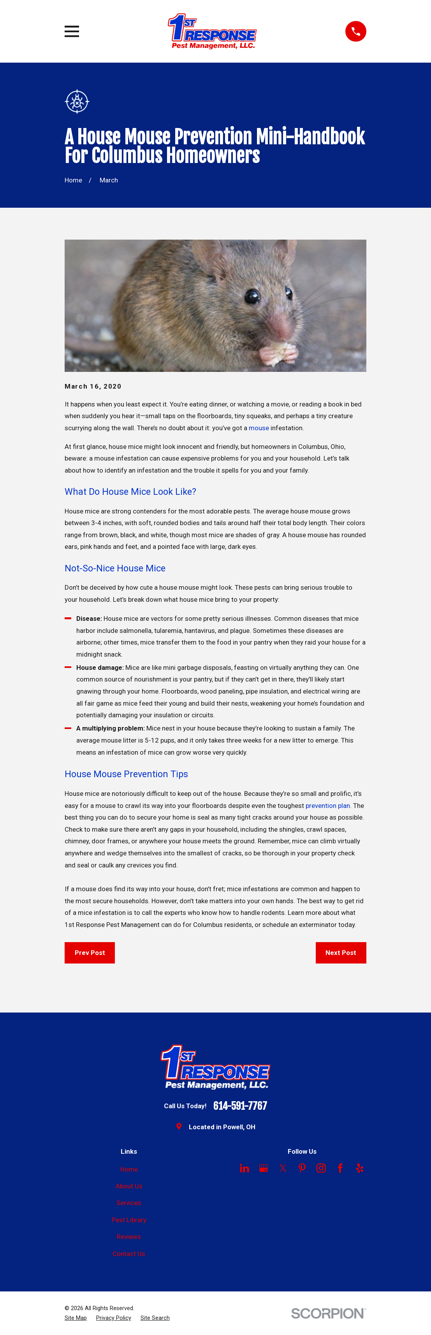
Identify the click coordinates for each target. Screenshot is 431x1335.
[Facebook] (340, 1168)
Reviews (129, 1236)
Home (129, 1169)
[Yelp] (359, 1168)
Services (128, 1203)
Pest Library (129, 1220)
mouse (259, 428)
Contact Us (129, 1254)
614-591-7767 (240, 1106)
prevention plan (328, 805)
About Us (129, 1186)
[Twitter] (283, 1168)
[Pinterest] (302, 1168)
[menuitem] (76, 1318)
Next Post (340, 953)
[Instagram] (321, 1168)
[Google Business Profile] (263, 1168)
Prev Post (90, 953)
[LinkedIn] (244, 1168)
